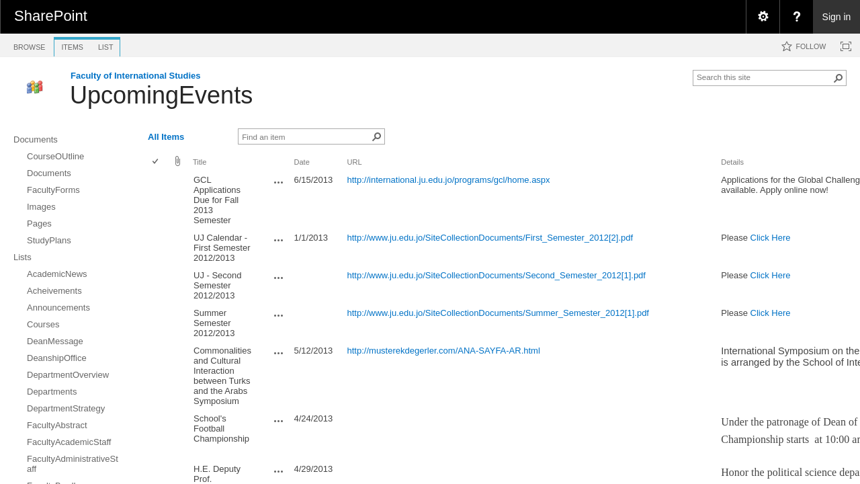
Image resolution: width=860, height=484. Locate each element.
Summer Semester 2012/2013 (214, 323)
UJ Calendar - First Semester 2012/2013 (222, 248)
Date (301, 162)
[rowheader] (158, 200)
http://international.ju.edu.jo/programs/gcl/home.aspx (448, 180)
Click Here (770, 238)
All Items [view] (166, 137)
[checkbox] (156, 162)
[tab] (29, 45)
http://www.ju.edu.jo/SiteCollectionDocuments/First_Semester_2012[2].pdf (490, 238)
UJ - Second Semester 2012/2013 (218, 285)
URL (354, 162)
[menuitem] (762, 17)
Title (199, 162)
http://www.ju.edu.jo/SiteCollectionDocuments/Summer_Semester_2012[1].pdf (498, 313)
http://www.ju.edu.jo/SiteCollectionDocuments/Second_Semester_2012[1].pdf (496, 275)
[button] (838, 78)
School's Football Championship (221, 428)
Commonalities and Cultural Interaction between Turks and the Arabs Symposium (222, 376)
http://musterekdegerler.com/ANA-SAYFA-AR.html (443, 351)
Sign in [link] (836, 16)
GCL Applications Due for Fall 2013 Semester (217, 200)
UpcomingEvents (161, 95)
